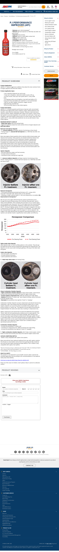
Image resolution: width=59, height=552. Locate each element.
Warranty (4, 488)
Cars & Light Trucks (50, 20)
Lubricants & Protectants (7, 516)
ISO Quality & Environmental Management (11, 536)
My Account (4, 503)
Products (6, 16)
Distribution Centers (6, 510)
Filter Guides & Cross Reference (9, 523)
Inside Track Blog (6, 491)
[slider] (33, 59)
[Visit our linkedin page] (39, 454)
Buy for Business (6, 485)
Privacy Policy (5, 531)
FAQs (3, 506)
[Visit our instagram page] (23, 454)
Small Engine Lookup (50, 30)
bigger (9, 406)
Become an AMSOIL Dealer (8, 486)
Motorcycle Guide (49, 22)
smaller (4, 406)
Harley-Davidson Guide (51, 24)
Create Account (51, 71)
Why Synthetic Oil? (6, 478)
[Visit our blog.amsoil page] (43, 454)
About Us (4, 476)
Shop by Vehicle (5, 521)
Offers (3, 481)
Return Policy (5, 500)
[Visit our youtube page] (31, 454)
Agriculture (48, 45)
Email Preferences (6, 505)
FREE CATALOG (29, 11)
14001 (50, 545)
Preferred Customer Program (8, 483)
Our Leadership (5, 490)
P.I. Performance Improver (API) (22, 16)
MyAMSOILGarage (6, 525)
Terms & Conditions (6, 533)
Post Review (7, 418)
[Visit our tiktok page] (35, 454)
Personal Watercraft (50, 36)
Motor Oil (4, 514)
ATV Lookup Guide (49, 26)
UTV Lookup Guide (49, 28)
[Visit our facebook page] (15, 454)
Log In (51, 75)
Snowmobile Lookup (50, 32)
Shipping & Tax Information (8, 501)
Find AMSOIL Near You (51, 11)
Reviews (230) (6, 375)
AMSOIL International (7, 526)
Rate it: (24, 389)
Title (3, 391)
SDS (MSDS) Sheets (6, 508)
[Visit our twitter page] (19, 454)
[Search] (36, 7)
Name (3, 387)
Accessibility (5, 538)
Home (2, 16)
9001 (48, 545)
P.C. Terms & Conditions (7, 534)
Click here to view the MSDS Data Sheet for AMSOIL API (15, 360)
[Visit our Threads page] (27, 454)
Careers (4, 475)
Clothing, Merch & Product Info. (9, 518)
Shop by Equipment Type (7, 520)
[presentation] (14, 412)
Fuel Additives (12, 16)
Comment (4, 395)
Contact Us (4, 496)
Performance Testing (6, 480)
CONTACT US (38, 11)
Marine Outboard (49, 34)
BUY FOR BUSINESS (18, 11)
